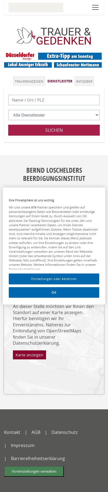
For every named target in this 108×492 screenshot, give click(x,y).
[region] (54, 246)
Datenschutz (65, 432)
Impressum (23, 445)
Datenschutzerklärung (36, 343)
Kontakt (12, 432)
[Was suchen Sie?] (54, 115)
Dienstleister (59, 81)
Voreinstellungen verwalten (34, 471)
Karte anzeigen (29, 354)
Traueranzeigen (29, 81)
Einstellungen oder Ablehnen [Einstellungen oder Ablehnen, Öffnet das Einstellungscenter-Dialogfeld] (53, 279)
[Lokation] (54, 100)
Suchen (54, 130)
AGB (36, 432)
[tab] (29, 81)
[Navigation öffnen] (95, 7)
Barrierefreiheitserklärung (38, 458)
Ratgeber (84, 81)
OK (54, 292)
